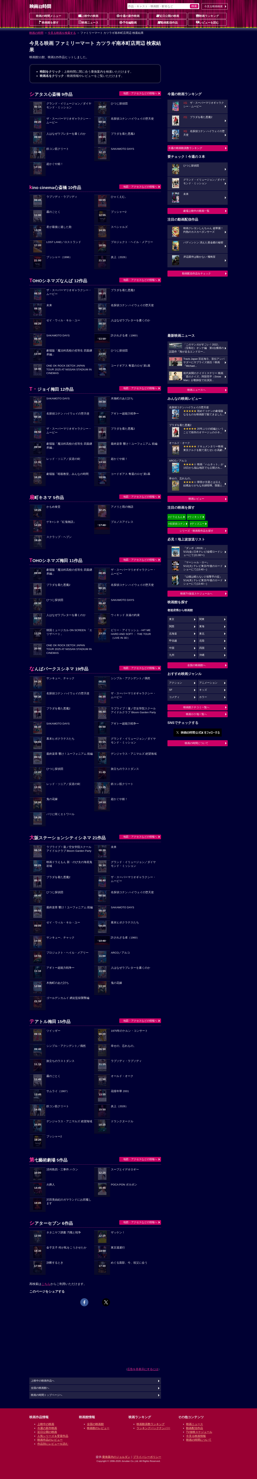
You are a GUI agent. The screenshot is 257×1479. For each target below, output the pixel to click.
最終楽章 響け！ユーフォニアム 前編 (134, 443)
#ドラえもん (175, 516)
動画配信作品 (168, 22)
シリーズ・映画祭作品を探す (196, 530)
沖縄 (201, 655)
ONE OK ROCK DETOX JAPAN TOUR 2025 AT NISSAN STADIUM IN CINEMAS (69, 369)
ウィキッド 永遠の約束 (125, 615)
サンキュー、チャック (60, 678)
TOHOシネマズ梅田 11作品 (55, 560)
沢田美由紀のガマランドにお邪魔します (68, 1201)
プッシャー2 (118, 211)
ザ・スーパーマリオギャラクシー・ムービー (68, 120)
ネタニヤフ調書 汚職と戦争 (63, 1232)
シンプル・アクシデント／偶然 (130, 678)
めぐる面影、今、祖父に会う (129, 1262)
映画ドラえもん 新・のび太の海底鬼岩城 (69, 864)
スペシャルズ (119, 226)
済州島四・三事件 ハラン (62, 1169)
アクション (175, 682)
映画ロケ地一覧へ (196, 714)
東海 (201, 626)
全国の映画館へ (196, 665)
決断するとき (54, 1262)
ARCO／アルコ (120, 952)
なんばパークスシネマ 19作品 (58, 669)
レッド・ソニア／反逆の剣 (63, 458)
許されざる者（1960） (125, 335)
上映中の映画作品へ (42, 1380)
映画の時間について (196, 743)
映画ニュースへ (196, 389)
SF (170, 689)
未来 (49, 305)
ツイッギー (53, 1030)
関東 (201, 619)
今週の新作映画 (128, 16)
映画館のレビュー (98, 1428)
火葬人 (50, 1184)
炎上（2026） (119, 257)
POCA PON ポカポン (124, 1184)
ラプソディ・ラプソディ (61, 196)
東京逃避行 (118, 1247)
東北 (201, 633)
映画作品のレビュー (50, 1439)
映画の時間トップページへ (46, 1395)
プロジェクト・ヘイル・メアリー (132, 242)
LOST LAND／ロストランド (63, 242)
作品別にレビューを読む (52, 1443)
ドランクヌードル (122, 1121)
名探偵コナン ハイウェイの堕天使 (132, 118)
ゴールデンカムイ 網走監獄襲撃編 (67, 997)
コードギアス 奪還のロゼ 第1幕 (130, 365)
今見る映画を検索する (62, 32)
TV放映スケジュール (199, 1432)
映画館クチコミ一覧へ (196, 707)
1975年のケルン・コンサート (129, 1030)
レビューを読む (207, 22)
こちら (45, 1284)
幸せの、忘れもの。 (123, 1045)
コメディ (174, 697)
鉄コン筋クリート (57, 148)
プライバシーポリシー (147, 1456)
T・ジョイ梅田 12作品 (51, 389)
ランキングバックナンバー (153, 1428)
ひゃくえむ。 (119, 196)
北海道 (173, 633)
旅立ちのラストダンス (125, 768)
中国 (171, 648)
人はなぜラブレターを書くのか (66, 133)
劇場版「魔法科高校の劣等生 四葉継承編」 (69, 352)
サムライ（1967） (57, 1091)
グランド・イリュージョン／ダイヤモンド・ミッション (68, 105)
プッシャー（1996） (59, 257)
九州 (171, 655)
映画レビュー (196, 498)
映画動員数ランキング (151, 1424)
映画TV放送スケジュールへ (196, 593)
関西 (171, 626)
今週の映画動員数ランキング (185, 148)
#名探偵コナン (176, 523)
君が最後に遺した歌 (59, 226)
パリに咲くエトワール (60, 814)
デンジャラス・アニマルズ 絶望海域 (134, 753)
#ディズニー (197, 523)
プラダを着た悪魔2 (123, 133)
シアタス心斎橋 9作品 (50, 94)
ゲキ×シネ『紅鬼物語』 (61, 521)
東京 (171, 619)
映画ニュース (88, 22)
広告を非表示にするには (142, 1369)
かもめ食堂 (53, 506)
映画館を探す (49, 22)
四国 (201, 648)
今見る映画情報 (196, 1436)
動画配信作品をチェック (196, 273)
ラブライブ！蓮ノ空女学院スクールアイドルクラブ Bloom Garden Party (133, 710)
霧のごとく (53, 211)
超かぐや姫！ (54, 163)
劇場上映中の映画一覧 (196, 210)
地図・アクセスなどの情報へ (140, 93)
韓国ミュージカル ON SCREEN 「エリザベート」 (69, 632)
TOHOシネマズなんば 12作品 (58, 280)
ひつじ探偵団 (119, 103)
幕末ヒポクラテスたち (60, 738)
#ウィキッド (195, 516)
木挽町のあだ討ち (122, 398)
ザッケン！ (118, 1232)
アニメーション (208, 682)
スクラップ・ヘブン (59, 536)
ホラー (203, 697)
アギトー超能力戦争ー (125, 413)
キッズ (203, 689)
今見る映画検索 (213, 6)
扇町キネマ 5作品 (46, 497)
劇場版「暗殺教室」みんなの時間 (67, 473)
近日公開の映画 (167, 16)
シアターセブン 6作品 (51, 1223)
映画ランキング (207, 16)
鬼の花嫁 (52, 799)
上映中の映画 (88, 16)
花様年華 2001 (120, 1091)
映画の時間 (36, 32)
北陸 (201, 640)
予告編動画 (128, 22)
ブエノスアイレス (122, 521)
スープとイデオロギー (125, 1169)
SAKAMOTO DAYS (122, 148)
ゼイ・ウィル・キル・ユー (63, 320)
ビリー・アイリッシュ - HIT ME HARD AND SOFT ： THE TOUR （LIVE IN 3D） (131, 634)
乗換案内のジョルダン (116, 1456)
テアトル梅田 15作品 (49, 1021)
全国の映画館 (95, 1424)
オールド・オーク (122, 1076)
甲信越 (173, 640)
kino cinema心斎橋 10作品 (55, 187)
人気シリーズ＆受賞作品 (52, 1436)
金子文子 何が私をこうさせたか (66, 1247)
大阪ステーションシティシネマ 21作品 (67, 837)
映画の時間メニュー (48, 16)
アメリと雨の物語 (122, 506)
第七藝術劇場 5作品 (48, 1160)
